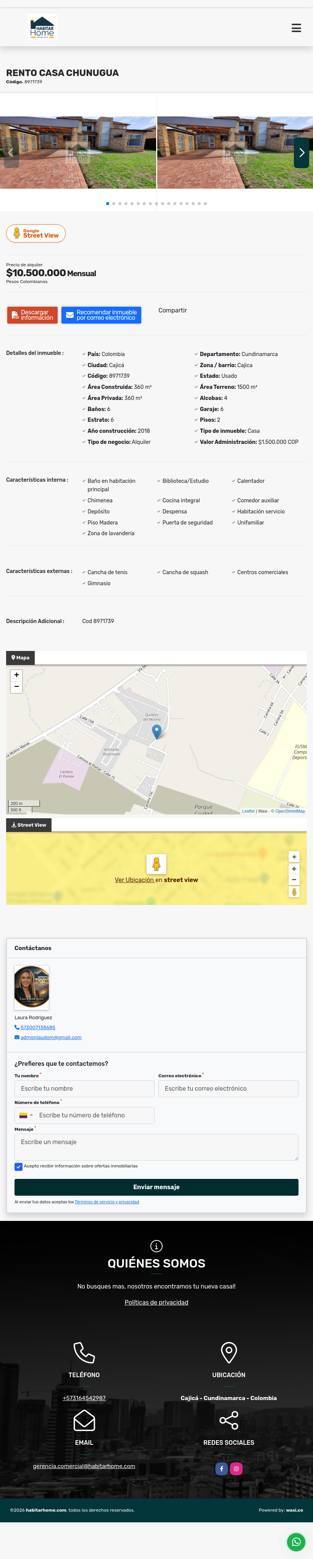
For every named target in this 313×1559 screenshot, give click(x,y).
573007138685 (38, 1027)
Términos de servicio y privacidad (107, 1202)
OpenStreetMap (290, 811)
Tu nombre (28, 1075)
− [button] (16, 687)
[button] (107, 203)
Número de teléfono (38, 1102)
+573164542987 (84, 1398)
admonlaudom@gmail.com (51, 1037)
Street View (36, 233)
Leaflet (248, 811)
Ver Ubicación (135, 880)
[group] (78, 152)
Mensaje (25, 1129)
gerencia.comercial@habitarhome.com (84, 1466)
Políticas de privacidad (157, 1302)
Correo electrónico (181, 1075)
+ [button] (16, 676)
